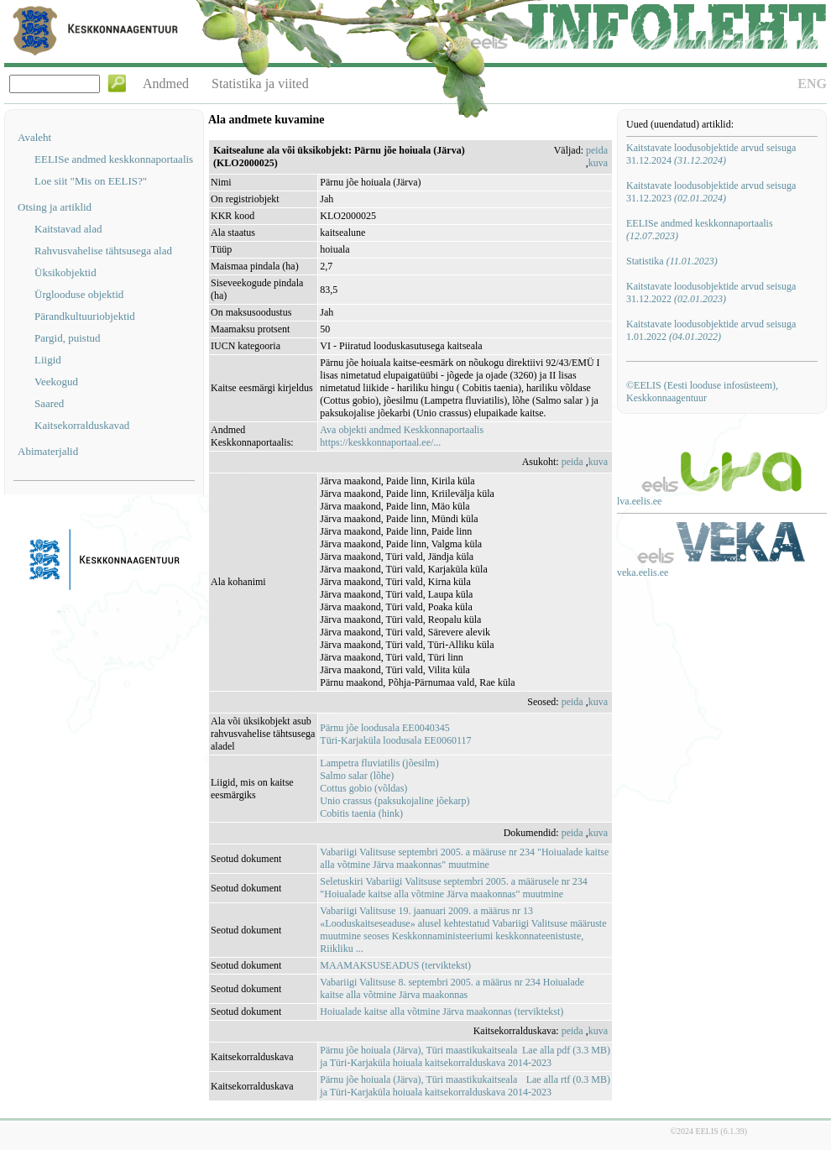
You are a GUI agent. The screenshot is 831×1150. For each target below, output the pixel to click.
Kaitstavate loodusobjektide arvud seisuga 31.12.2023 (711, 192)
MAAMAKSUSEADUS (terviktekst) (395, 965)
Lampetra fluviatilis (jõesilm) (379, 763)
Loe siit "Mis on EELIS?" (90, 181)
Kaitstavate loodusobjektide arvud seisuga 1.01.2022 (711, 330)
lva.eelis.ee (639, 501)
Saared (49, 403)
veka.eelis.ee (642, 572)
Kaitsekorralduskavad (81, 425)
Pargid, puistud (67, 338)
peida (597, 150)
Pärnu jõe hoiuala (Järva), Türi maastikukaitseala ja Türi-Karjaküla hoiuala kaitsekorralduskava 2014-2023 (435, 1056)
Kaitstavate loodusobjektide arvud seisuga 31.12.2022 (711, 292)
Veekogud (56, 381)
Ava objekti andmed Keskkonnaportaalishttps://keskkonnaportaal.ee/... (401, 436)
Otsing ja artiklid (54, 207)
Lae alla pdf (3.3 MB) (566, 1050)
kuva (598, 163)
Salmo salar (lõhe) (357, 775)
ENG (812, 83)
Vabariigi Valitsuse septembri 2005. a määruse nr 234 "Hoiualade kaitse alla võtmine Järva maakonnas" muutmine (464, 858)
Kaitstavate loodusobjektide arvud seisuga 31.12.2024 (711, 154)
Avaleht (34, 137)
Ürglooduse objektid (78, 294)
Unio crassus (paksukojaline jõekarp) (394, 801)
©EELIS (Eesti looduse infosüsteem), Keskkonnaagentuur (702, 391)
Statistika (672, 261)
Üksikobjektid (65, 272)
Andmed (166, 83)
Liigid (47, 359)
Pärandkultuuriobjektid (84, 316)
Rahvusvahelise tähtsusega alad (103, 250)
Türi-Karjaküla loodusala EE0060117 (395, 740)
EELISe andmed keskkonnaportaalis (113, 159)
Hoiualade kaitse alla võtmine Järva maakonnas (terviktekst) (441, 1011)
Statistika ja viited (260, 83)
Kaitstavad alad (68, 228)
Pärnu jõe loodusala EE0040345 (384, 728)
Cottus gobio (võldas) (363, 788)
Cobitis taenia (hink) (361, 813)
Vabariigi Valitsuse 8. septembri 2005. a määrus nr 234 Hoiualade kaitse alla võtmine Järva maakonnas (452, 988)
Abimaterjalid (48, 451)
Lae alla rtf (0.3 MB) (568, 1079)
